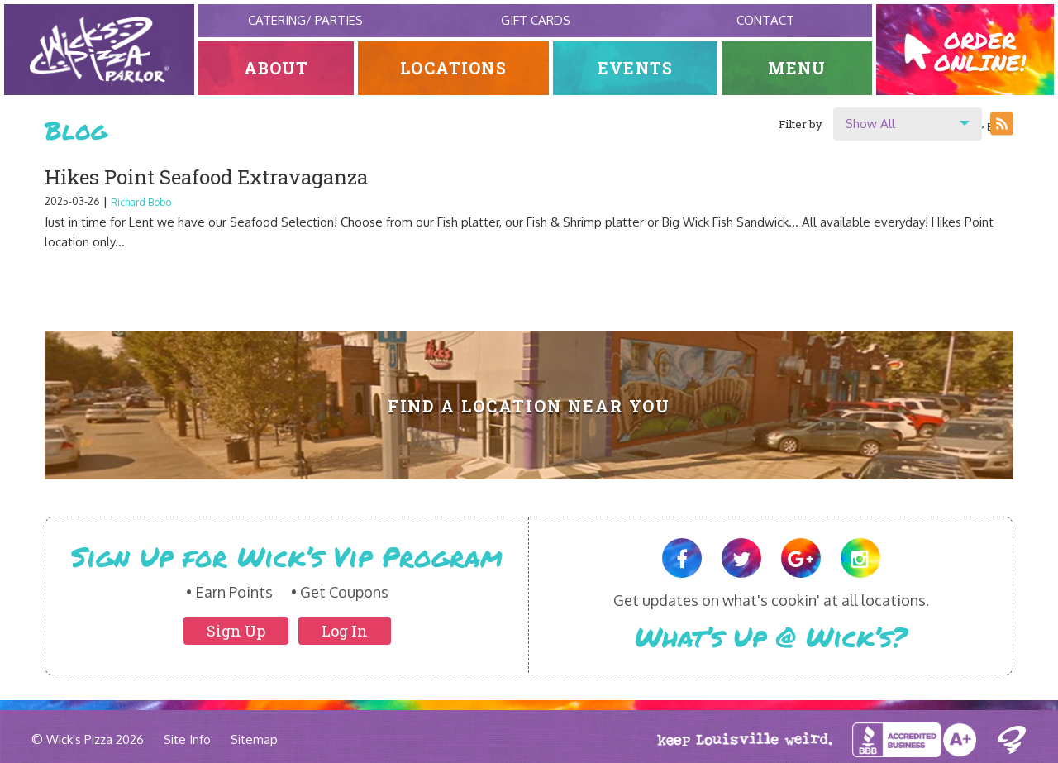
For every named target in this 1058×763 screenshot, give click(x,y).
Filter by (800, 124)
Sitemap (254, 739)
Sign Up (236, 631)
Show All (870, 123)
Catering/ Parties (305, 20)
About (276, 68)
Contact (765, 20)
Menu (797, 68)
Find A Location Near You (529, 406)
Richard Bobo (141, 202)
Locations (453, 68)
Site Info (187, 739)
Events (635, 68)
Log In (345, 631)
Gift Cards (535, 20)
